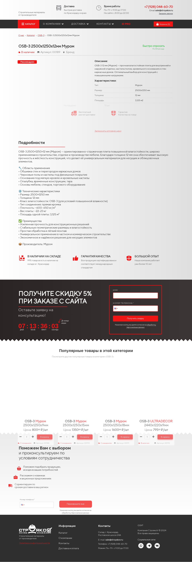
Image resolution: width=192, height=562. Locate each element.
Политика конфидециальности (34, 543)
